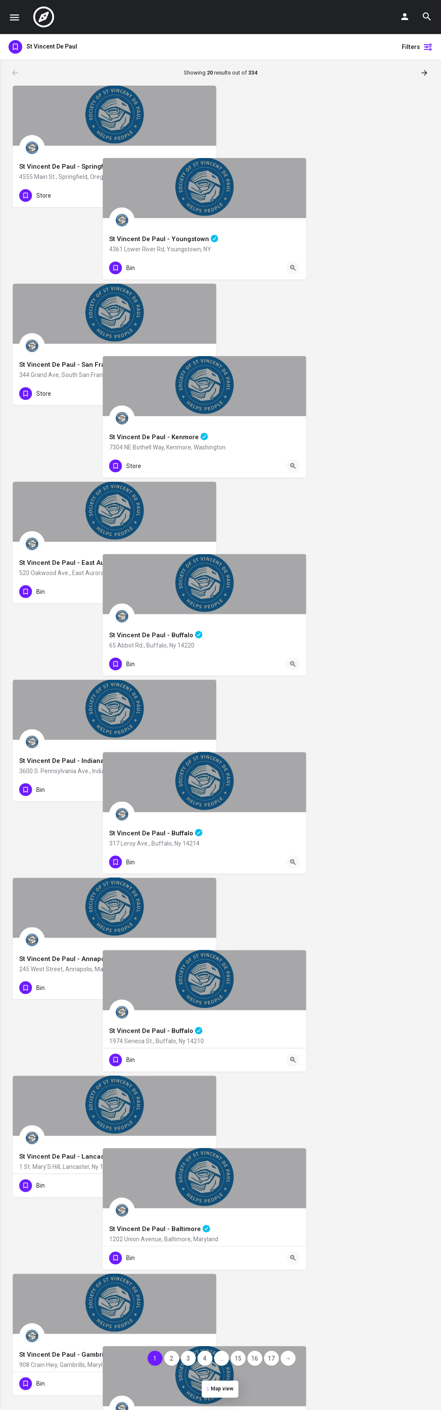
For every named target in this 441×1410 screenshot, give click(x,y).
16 (254, 1358)
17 (271, 1358)
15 (238, 1358)
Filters (417, 47)
